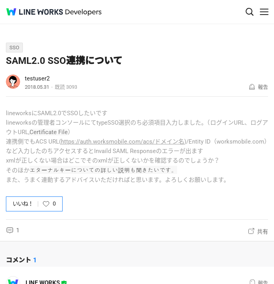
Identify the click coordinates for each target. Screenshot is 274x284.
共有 (262, 231)
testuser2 (37, 78)
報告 (263, 87)
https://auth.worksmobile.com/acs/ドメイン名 (122, 141)
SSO (14, 47)
